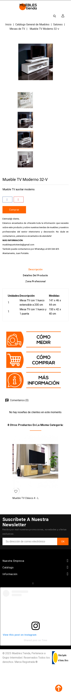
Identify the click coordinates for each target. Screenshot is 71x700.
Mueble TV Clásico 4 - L (26, 498)
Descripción (35, 269)
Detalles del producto (35, 275)
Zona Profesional (35, 281)
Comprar (14, 209)
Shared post (30, 640)
